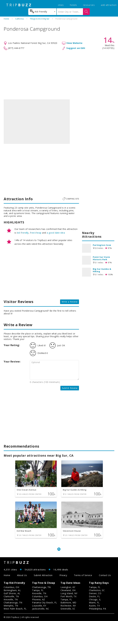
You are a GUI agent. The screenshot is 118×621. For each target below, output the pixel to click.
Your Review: (12, 361)
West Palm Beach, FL (15, 608)
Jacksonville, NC (40, 608)
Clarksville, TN (11, 596)
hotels (73, 4)
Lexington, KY (68, 587)
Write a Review (69, 301)
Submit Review (70, 388)
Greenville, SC (68, 608)
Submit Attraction (43, 575)
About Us (22, 575)
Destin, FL (94, 596)
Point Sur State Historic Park (101, 258)
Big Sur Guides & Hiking (102, 270)
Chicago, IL (95, 599)
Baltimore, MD (68, 602)
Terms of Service (83, 575)
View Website (74, 43)
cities (61, 4)
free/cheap (35, 232)
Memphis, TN (11, 605)
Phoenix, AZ (38, 599)
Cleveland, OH (68, 590)
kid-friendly (23, 232)
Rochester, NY (68, 605)
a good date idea (56, 232)
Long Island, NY (69, 593)
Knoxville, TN (11, 599)
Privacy (63, 575)
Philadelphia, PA (97, 608)
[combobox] (42, 11)
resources (89, 4)
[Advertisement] (59, 74)
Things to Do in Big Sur (39, 18)
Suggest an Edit (75, 48)
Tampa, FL (38, 590)
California (19, 18)
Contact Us (105, 575)
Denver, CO (95, 593)
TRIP (19, 5)
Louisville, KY (39, 605)
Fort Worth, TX (68, 596)
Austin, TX (94, 605)
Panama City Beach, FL (44, 602)
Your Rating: (12, 345)
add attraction (108, 4)
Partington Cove (102, 245)
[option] (37, 121)
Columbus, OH (11, 587)
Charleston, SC (97, 590)
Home (6, 18)
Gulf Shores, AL (12, 593)
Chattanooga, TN (13, 602)
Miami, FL (94, 602)
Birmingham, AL (12, 590)
